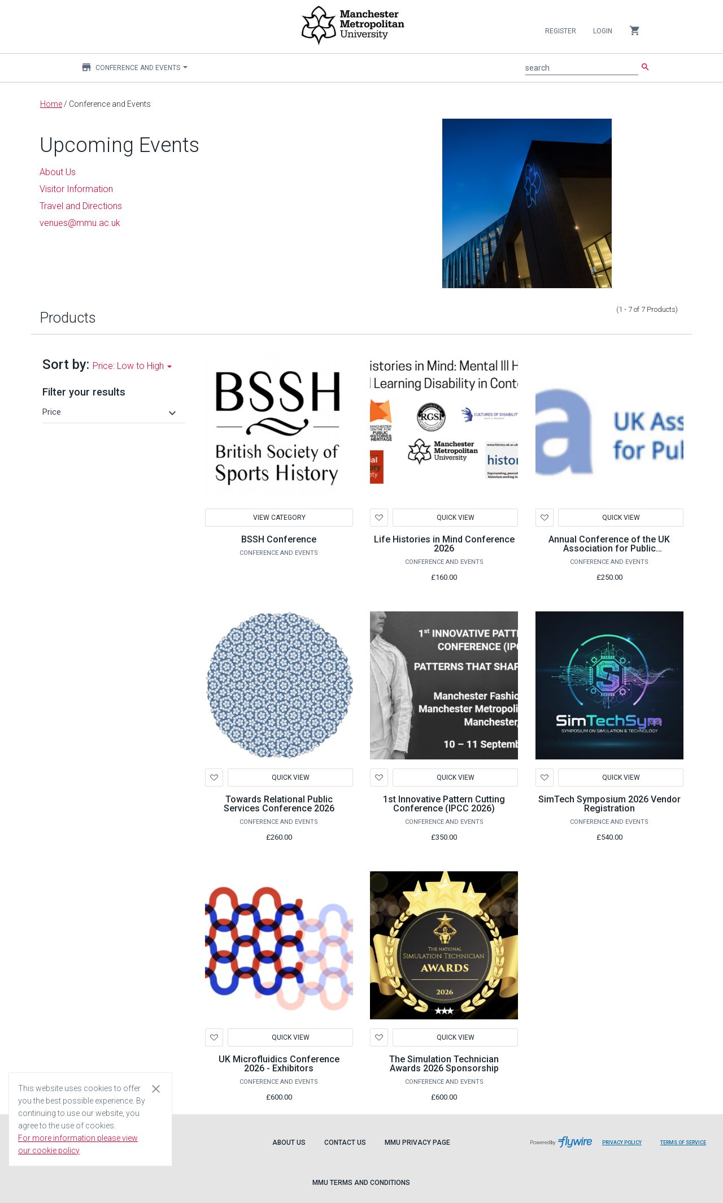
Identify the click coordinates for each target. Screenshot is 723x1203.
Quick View (455, 518)
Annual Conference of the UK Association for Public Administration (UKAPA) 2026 (609, 548)
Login (602, 31)
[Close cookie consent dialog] (156, 1088)
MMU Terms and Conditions (361, 1183)
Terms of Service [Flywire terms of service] (687, 1146)
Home (51, 103)
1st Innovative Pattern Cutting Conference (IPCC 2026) (444, 804)
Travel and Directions (81, 206)
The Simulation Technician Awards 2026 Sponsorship (444, 1064)
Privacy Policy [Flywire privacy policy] (626, 1146)
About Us (289, 1142)
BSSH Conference (278, 539)
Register (560, 31)
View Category (278, 518)
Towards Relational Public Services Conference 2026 (279, 804)
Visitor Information (76, 189)
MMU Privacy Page (417, 1142)
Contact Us (345, 1142)
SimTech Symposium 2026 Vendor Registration (609, 804)
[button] (110, 411)
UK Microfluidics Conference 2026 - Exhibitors (279, 1064)
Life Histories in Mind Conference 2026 (444, 544)
